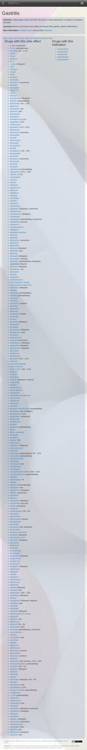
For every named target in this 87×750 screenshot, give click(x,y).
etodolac (13, 295)
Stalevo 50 (14, 90)
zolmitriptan (14, 727)
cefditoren (14, 185)
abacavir (13, 96)
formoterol (14, 335)
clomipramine (15, 214)
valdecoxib (14, 698)
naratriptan (14, 487)
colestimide (14, 222)
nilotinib (13, 493)
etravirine (14, 301)
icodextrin (14, 374)
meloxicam (14, 453)
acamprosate (15, 98)
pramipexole (15, 553)
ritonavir (13, 598)
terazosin (13, 658)
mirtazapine (14, 464)
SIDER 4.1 (13, 3)
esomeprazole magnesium (21, 285)
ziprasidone (14, 722)
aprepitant (14, 127)
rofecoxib (13, 606)
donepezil (14, 256)
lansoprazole (15, 414)
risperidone (14, 595)
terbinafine (14, 661)
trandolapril (14, 685)
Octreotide (14, 80)
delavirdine (14, 245)
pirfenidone (14, 545)
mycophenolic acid (17, 474)
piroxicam (14, 548)
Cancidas (14, 51)
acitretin (13, 101)
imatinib (13, 380)
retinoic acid (15, 582)
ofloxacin (13, 498)
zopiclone (14, 735)
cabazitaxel (14, 169)
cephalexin (14, 193)
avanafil (13, 138)
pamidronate (15, 519)
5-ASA (12, 48)
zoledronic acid (16, 724)
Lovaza (13, 72)
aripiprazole (14, 130)
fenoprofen (14, 316)
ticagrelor (14, 672)
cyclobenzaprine (16, 227)
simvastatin (14, 627)
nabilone (13, 477)
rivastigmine (15, 601)
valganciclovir (15, 701)
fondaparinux (15, 332)
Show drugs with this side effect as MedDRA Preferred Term (27, 38)
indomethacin (15, 388)
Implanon (14, 59)
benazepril (14, 143)
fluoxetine (14, 322)
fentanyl (13, 319)
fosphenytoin (15, 343)
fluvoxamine (15, 330)
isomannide (14, 393)
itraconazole (15, 398)
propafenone (15, 561)
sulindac (13, 635)
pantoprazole (15, 522)
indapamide (14, 382)
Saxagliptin (14, 88)
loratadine (14, 437)
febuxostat (14, 309)
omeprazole (15, 503)
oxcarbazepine (16, 511)
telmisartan (14, 651)
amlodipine (14, 117)
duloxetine (14, 261)
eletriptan (14, 267)
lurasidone (14, 445)
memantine (14, 456)
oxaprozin (14, 508)
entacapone (15, 269)
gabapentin (14, 345)
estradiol (13, 290)
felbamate (14, 311)
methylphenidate (17, 459)
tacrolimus (14, 640)
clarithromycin (15, 211)
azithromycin (15, 140)
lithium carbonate (17, 432)
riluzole (13, 587)
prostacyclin (15, 564)
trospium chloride (17, 690)
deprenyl (13, 248)
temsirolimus (15, 653)
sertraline (14, 619)
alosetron (14, 111)
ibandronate (15, 369)
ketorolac (13, 406)
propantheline (63, 60)
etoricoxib (14, 298)
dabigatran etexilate (18, 232)
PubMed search (25, 30)
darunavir (14, 235)
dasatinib (13, 238)
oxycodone (14, 514)
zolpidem (13, 729)
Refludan (13, 85)
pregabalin (14, 556)
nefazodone (15, 490)
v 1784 (12, 695)
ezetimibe (14, 306)
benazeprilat (15, 146)
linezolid (13, 424)
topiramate (14, 679)
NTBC (12, 75)
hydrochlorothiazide (18, 364)
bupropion (14, 167)
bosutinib (13, 164)
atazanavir (14, 132)
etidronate (14, 293)
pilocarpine (14, 543)
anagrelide (14, 122)
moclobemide (15, 466)
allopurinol (14, 106)
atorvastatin (14, 135)
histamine (14, 361)
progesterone (15, 558)
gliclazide (14, 359)
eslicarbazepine (16, 280)
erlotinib (13, 274)
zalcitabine (14, 716)
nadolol (13, 482)
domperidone (63, 49)
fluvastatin (14, 327)
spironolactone (16, 632)
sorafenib (14, 629)
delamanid (14, 243)
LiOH (12, 67)
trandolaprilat (15, 687)
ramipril (13, 574)
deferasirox (14, 240)
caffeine (13, 174)
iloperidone (14, 377)
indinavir (13, 385)
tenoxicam (14, 656)
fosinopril (13, 340)
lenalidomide (15, 422)
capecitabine (15, 177)
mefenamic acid (16, 448)
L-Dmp (12, 64)
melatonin (14, 451)
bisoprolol (14, 156)
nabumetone (15, 480)
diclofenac (14, 251)
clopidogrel (14, 219)
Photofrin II (14, 82)
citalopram (14, 209)
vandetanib (14, 703)
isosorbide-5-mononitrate (20, 395)
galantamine (15, 348)
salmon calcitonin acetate (20, 614)
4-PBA (12, 46)
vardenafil (14, 706)
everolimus (14, 303)
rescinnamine (15, 580)
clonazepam (15, 217)
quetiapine (14, 566)
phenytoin (14, 540)
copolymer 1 (15, 224)
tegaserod (14, 645)
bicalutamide (15, 153)
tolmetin (13, 677)
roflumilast (14, 608)
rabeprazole (15, 569)
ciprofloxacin (15, 206)
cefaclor (13, 182)
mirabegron (14, 461)
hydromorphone (16, 366)
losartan (13, 440)
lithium (12, 430)
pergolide (14, 535)
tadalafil (13, 643)
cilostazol (14, 203)
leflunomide (14, 419)
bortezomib (14, 161)
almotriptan (14, 109)
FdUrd (12, 53)
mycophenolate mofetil (19, 472)
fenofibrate (14, 314)
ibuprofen (14, 372)
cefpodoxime (15, 188)
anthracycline (15, 124)
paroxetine (14, 527)
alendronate (15, 103)
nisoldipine (14, 495)
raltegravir (14, 572)
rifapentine (14, 585)
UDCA (12, 93)
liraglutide (14, 427)
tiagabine (13, 669)
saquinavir (14, 616)
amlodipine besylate (18, 119)
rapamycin (14, 577)
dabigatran (14, 230)
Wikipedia (48, 30)
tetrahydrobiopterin (17, 664)
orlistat (12, 506)
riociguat (13, 590)
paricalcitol (14, 524)
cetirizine (13, 196)
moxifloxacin (15, 469)
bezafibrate (14, 151)
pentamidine (15, 530)
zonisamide (14, 732)
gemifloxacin (15, 356)
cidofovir (13, 201)
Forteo (12, 56)
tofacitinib (14, 674)
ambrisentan (15, 114)
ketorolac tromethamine (19, 409)
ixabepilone (14, 401)
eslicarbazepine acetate (19, 282)
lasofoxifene (15, 416)
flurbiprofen (14, 324)
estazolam (14, 288)
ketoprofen (14, 403)
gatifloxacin (14, 353)
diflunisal (13, 253)
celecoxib (14, 190)
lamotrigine (14, 411)
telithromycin (15, 648)
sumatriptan (15, 637)
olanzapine (14, 501)
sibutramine (14, 622)
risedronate (14, 593)
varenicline (14, 708)
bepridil (13, 148)
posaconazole (15, 551)
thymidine (14, 666)
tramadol (13, 682)
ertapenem (14, 277)
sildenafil (13, 624)
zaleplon (13, 719)
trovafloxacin (15, 693)
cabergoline (14, 172)
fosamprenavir (16, 338)
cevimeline (14, 198)
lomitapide (14, 435)
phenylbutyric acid (17, 537)
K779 (12, 61)
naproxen (14, 485)
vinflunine (14, 714)
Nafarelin (13, 77)
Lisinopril (13, 69)
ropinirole (14, 611)
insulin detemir (16, 390)
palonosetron (15, 516)
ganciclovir (14, 351)
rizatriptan (14, 603)
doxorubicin (14, 259)
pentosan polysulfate (18, 532)
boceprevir (14, 159)
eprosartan (14, 272)
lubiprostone (15, 443)
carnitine (13, 180)
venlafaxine (14, 711)
